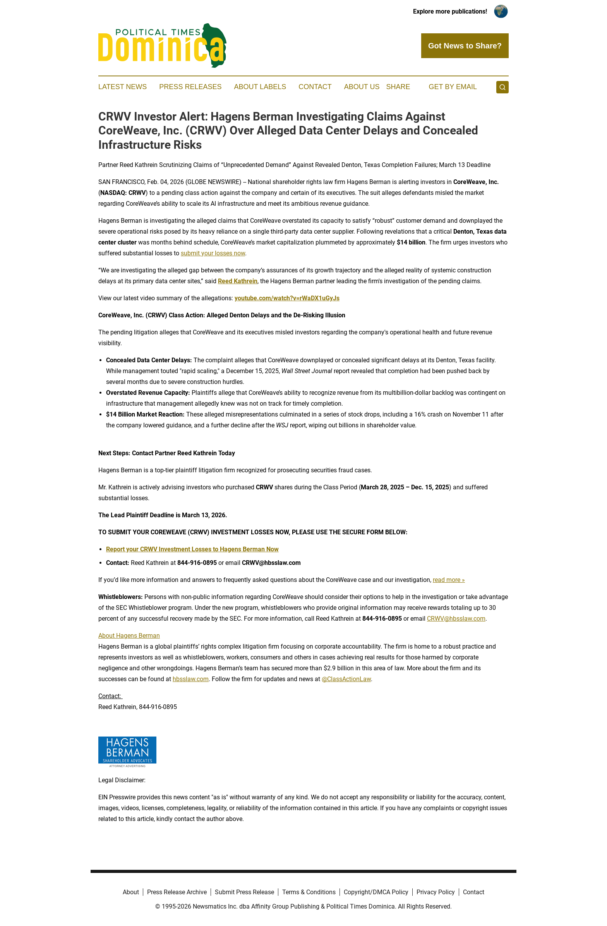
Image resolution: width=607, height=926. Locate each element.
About (131, 892)
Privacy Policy (436, 892)
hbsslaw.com (191, 679)
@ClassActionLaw (346, 679)
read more (446, 579)
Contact (315, 87)
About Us (362, 87)
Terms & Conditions (309, 892)
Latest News (122, 87)
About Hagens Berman (129, 635)
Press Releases (190, 87)
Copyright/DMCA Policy (376, 892)
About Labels (260, 87)
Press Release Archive (177, 892)
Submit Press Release (244, 892)
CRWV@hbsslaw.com (456, 618)
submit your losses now (213, 253)
